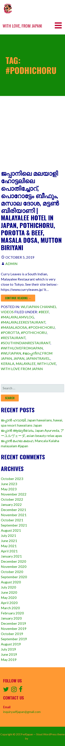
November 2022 (14, 494)
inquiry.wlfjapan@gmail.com (22, 712)
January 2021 (11, 556)
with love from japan (22, 369)
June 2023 (9, 484)
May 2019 (9, 659)
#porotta (10, 332)
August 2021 (11, 530)
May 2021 (9, 546)
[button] (59, 25)
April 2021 (9, 551)
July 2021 (8, 535)
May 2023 (9, 489)
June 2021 (9, 541)
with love (46, 363)
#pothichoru (34, 332)
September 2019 (14, 639)
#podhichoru (41, 327)
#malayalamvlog (17, 317)
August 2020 (11, 582)
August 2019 (11, 644)
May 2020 (9, 597)
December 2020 (13, 561)
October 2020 (12, 572)
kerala (7, 363)
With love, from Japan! (22, 26)
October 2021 (12, 520)
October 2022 (12, 499)
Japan (18, 358)
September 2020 (14, 577)
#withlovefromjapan (22, 348)
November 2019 (14, 628)
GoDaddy (34, 738)
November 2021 (14, 515)
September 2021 (14, 525)
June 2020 (9, 592)
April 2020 (9, 603)
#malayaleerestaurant (23, 322)
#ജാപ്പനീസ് (32, 353)
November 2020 (14, 566)
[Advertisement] (32, 135)
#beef (44, 312)
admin (11, 264)
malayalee (26, 363)
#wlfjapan (11, 353)
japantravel (38, 358)
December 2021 (13, 510)
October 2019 (12, 634)
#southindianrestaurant (25, 343)
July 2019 (8, 649)
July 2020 (8, 587)
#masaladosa (14, 327)
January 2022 (11, 504)
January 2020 (11, 618)
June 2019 (9, 654)
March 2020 (10, 608)
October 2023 (12, 479)
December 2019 (13, 623)
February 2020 (12, 613)
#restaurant (13, 338)
